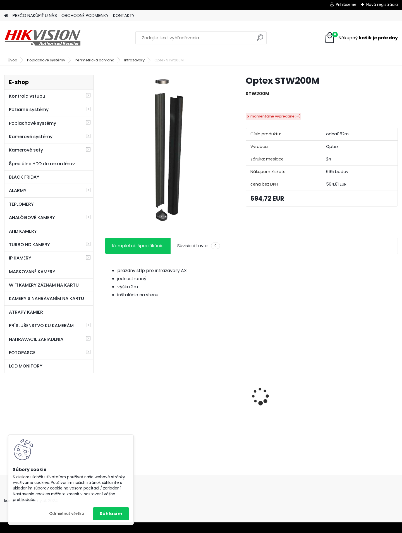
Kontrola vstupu (27, 96)
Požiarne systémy (29, 109)
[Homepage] (6, 15)
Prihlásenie (346, 4)
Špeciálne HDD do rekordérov (42, 163)
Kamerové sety (26, 150)
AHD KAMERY (23, 231)
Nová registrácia (382, 4)
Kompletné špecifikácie (138, 246)
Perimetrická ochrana (94, 60)
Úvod (12, 60)
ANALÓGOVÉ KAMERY (32, 217)
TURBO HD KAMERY (29, 244)
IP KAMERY (20, 258)
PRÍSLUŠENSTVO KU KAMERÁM (41, 325)
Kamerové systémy (30, 136)
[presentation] (107, 386)
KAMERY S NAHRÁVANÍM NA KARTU (46, 298)
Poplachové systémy (46, 60)
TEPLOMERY (21, 204)
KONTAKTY (124, 15)
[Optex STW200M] (166, 150)
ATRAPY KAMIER (26, 312)
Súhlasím (111, 513)
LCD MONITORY (25, 366)
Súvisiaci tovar (198, 246)
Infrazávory (134, 60)
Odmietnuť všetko (66, 513)
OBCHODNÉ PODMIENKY (85, 15)
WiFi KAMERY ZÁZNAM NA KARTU (44, 285)
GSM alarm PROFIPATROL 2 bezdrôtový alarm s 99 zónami (211, 405)
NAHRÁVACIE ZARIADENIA (36, 339)
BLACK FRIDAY (24, 177)
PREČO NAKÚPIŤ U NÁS (35, 15)
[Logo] (42, 38)
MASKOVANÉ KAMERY (32, 271)
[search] (260, 39)
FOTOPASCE (22, 352)
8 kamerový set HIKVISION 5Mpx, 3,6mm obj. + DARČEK (139, 392)
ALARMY (18, 190)
